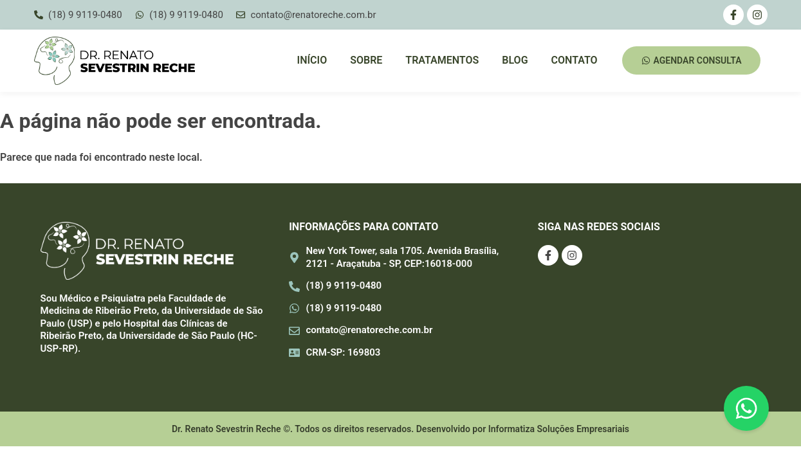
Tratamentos (442, 60)
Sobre (366, 60)
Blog (515, 60)
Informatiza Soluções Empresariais (558, 429)
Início (312, 60)
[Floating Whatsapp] (746, 408)
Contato (574, 60)
